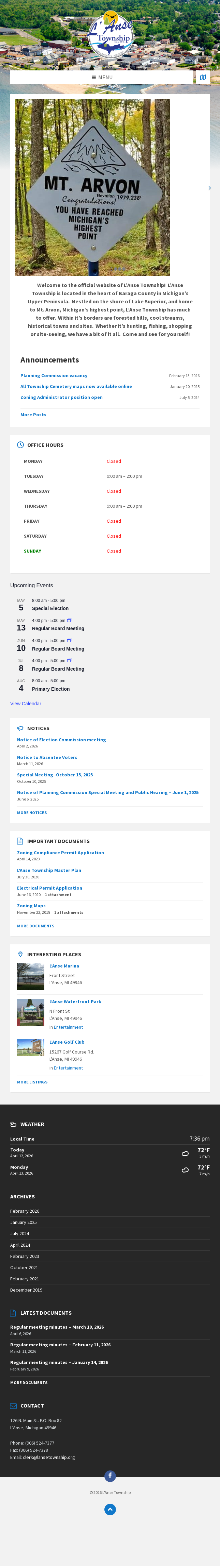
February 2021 (24, 1279)
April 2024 (20, 1245)
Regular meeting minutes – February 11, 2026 (60, 1345)
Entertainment (68, 1027)
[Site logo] (110, 56)
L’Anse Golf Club (67, 1042)
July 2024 (19, 1233)
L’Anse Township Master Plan (49, 870)
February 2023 (24, 1256)
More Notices (32, 812)
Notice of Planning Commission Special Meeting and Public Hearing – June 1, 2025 (108, 792)
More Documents (35, 925)
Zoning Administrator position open (61, 397)
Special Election (50, 608)
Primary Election (51, 689)
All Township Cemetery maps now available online (76, 386)
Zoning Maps (31, 906)
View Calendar (25, 703)
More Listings (32, 1081)
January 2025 (23, 1222)
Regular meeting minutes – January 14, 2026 (59, 1362)
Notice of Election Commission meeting (61, 740)
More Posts (33, 414)
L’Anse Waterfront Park (75, 1001)
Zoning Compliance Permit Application (60, 852)
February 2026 (24, 1211)
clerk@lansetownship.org (49, 1457)
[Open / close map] (203, 77)
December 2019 (26, 1290)
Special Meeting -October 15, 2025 (55, 775)
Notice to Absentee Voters (47, 757)
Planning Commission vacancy (53, 375)
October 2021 (24, 1267)
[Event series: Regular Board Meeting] (69, 620)
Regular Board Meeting (58, 628)
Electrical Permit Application (49, 888)
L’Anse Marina (64, 966)
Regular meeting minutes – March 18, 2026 (57, 1327)
